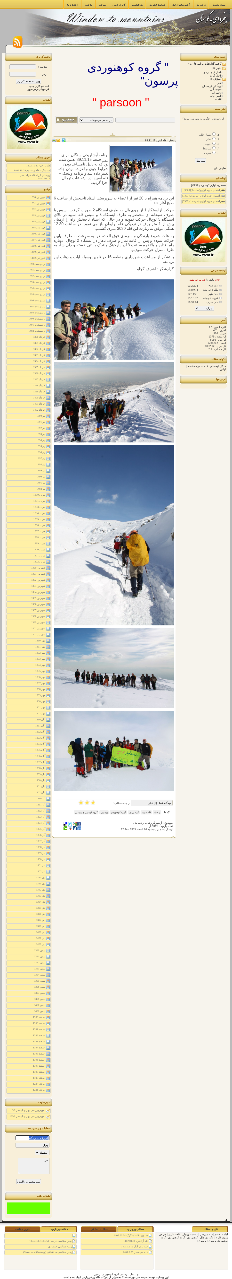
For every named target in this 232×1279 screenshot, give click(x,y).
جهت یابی (216, 89)
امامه (224, 1234)
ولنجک (156, 812)
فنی (219, 83)
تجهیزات (217, 92)
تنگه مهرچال (206, 1237)
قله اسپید (146, 812)
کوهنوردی (134, 812)
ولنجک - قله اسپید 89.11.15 (160, 140)
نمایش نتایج (220, 168)
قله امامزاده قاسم (198, 366)
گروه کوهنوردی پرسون (86, 812)
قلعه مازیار (174, 1234)
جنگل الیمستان (218, 366)
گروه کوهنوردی (118, 812)
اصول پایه (216, 95)
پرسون (104, 812)
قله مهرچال (205, 1234)
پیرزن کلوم (221, 1237)
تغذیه (218, 98)
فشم (217, 1234)
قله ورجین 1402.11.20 (38, 165)
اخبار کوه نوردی (212, 72)
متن (33, 1166)
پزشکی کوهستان (212, 86)
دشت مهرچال (190, 1234)
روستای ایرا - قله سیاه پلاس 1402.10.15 (35, 177)
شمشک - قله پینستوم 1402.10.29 (32, 170)
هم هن (162, 1234)
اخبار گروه (216, 75)
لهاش (223, 369)
